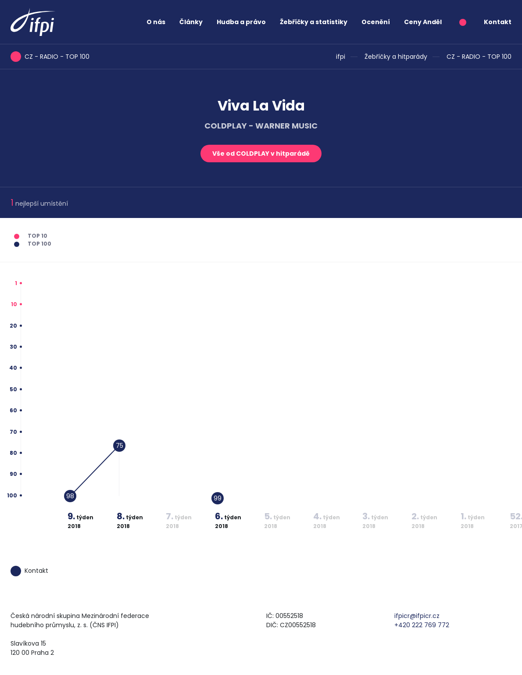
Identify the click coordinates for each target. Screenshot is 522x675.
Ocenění (375, 22)
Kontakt (497, 22)
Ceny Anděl (423, 22)
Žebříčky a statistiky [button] (313, 22)
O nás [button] (156, 22)
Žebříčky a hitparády (396, 56)
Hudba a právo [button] (241, 22)
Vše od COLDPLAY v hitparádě (261, 153)
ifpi (340, 56)
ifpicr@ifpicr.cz (417, 615)
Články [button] (191, 22)
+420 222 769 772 (421, 625)
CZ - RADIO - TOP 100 (479, 56)
